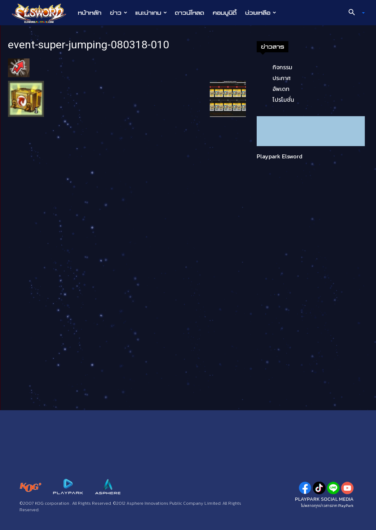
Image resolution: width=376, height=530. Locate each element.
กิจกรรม (282, 67)
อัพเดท (281, 88)
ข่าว (118, 12)
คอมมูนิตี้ (224, 12)
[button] (353, 13)
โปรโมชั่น (283, 99)
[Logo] (43, 13)
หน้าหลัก (89, 12)
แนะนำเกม (151, 12)
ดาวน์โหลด (189, 12)
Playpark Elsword (279, 156)
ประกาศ (282, 78)
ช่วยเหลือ (260, 12)
